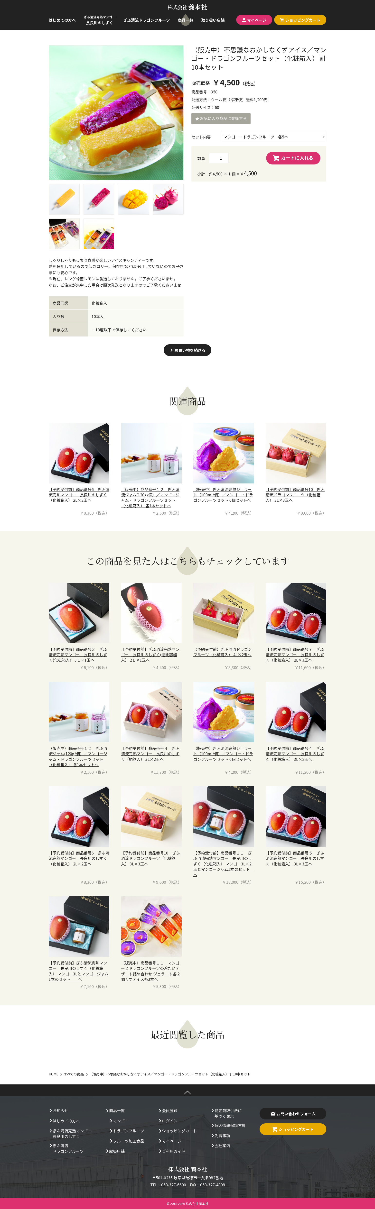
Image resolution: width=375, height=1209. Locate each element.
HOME (53, 1074)
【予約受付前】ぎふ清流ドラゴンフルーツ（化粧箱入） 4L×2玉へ (222, 651)
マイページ (254, 20)
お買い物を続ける (187, 350)
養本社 (187, 7)
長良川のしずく (99, 20)
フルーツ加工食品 (126, 1141)
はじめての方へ (62, 20)
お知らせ (58, 1111)
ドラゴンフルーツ (126, 1131)
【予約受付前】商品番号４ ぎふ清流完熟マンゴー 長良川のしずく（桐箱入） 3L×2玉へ (150, 753)
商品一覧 (185, 20)
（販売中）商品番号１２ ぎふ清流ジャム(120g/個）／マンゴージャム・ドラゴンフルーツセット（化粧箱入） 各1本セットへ (150, 497)
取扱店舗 (115, 1151)
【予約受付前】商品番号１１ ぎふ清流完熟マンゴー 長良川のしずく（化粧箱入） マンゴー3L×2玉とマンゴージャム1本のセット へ (223, 864)
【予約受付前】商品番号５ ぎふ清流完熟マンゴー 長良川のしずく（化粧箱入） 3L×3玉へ (295, 858)
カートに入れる (293, 158)
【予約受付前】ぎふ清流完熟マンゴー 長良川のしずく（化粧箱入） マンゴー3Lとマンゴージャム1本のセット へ (78, 971)
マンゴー (119, 1121)
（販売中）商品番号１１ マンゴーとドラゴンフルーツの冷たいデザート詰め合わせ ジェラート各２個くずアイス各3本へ (150, 971)
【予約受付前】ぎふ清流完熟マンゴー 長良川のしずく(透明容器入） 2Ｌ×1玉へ (150, 654)
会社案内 (220, 1146)
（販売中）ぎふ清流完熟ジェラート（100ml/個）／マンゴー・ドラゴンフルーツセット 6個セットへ (223, 494)
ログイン (168, 1121)
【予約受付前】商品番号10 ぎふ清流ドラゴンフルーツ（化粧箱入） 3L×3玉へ (295, 494)
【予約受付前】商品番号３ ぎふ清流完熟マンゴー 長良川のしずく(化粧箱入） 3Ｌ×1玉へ (78, 654)
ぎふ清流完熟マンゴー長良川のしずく (70, 1133)
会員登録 (168, 1111)
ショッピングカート (177, 1131)
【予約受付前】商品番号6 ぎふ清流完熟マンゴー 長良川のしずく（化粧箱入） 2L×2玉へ (79, 494)
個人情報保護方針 (228, 1126)
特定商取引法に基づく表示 (226, 1113)
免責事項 (220, 1136)
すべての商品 (74, 1074)
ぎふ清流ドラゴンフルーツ (146, 20)
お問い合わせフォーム (293, 1114)
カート (300, 20)
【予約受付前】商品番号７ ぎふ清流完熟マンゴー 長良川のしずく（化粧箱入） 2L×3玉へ (295, 654)
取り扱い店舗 (213, 20)
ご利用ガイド (171, 1151)
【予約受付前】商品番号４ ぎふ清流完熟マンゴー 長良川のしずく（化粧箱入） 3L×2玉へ (295, 753)
